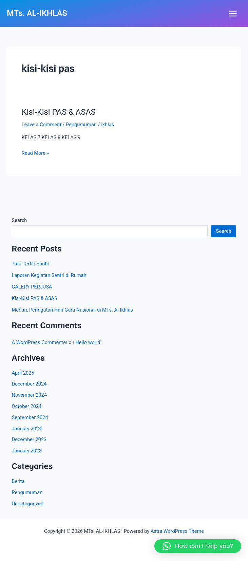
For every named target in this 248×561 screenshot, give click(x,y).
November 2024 (29, 395)
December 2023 (29, 439)
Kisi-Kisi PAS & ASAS (59, 112)
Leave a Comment (41, 124)
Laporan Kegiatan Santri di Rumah (49, 275)
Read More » (35, 152)
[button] (197, 546)
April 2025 (23, 373)
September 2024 (30, 417)
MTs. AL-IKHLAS (37, 13)
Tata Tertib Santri (31, 264)
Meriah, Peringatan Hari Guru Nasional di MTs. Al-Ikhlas (72, 310)
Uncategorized (28, 504)
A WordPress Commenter (40, 342)
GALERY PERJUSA (32, 287)
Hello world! (88, 342)
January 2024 (27, 429)
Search (19, 220)
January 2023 (27, 451)
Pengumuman (81, 124)
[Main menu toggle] (232, 13)
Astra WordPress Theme (177, 531)
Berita (18, 481)
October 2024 (27, 406)
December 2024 (29, 384)
